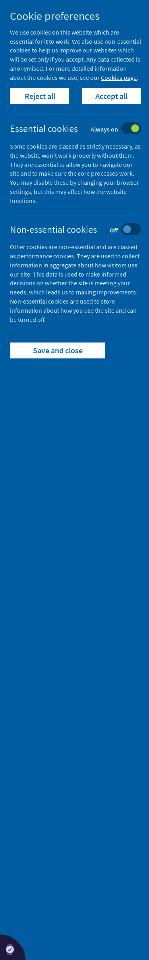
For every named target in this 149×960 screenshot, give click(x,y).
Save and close (58, 350)
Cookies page (119, 77)
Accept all (111, 96)
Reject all (40, 96)
